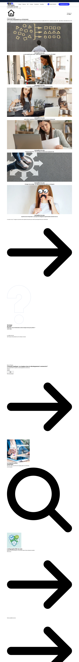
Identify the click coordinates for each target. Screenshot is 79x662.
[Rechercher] (20, 8)
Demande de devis (64, 4)
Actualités (42, 4)
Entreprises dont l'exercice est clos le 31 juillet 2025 (37, 20)
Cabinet (19, 4)
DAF (28, 4)
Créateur (31, 4)
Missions (24, 4)
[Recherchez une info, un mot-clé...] (13, 8)
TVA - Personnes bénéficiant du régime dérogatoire (17, 20)
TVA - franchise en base (51, 20)
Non (10, 328)
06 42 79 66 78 (53, 4)
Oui (8, 328)
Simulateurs (36, 4)
